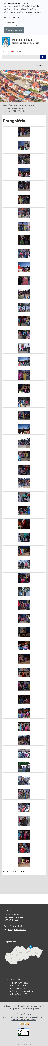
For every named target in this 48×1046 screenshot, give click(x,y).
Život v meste (15, 105)
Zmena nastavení (12, 17)
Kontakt (6, 51)
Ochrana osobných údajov (24, 1020)
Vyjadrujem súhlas (13, 30)
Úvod (4, 105)
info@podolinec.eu (17, 930)
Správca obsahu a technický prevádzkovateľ (23, 1017)
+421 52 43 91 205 (15, 926)
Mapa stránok (35, 1006)
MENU (40, 66)
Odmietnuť (10, 23)
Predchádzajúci (10, 871)
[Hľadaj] (21, 57)
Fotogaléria (28, 105)
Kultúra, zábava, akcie (13, 108)
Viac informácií (34, 12)
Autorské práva (24, 1014)
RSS (11, 1009)
